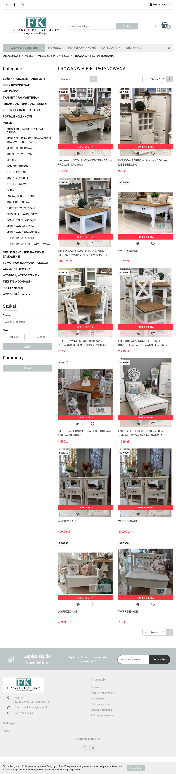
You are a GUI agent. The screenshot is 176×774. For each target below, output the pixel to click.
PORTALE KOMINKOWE (17, 116)
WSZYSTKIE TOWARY (16, 269)
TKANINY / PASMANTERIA (21, 97)
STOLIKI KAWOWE (17, 184)
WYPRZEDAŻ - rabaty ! (17, 294)
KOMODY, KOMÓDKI (18, 166)
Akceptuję (136, 767)
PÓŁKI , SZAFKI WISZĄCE (21, 220)
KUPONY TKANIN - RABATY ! (21, 110)
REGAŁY (11, 160)
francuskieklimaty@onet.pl (31, 707)
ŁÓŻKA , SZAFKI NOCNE (21, 196)
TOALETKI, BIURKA (18, 202)
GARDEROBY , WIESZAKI (21, 208)
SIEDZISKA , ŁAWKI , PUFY (22, 214)
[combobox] (77, 79)
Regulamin (97, 698)
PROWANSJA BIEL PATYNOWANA (30, 244)
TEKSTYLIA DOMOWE (17, 281)
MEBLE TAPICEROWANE (21, 148)
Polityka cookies (100, 704)
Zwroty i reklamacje (102, 692)
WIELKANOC (134, 48)
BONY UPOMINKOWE (81, 48)
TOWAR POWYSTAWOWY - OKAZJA (25, 263)
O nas (6, 731)
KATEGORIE (110, 48)
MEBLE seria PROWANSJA (23, 232)
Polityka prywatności (103, 715)
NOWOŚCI (55, 48)
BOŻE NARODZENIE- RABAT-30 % (24, 79)
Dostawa (96, 687)
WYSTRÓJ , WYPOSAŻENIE (21, 275)
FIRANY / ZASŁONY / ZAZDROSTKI (25, 104)
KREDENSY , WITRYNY (19, 154)
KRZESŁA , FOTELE (18, 178)
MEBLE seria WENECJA (20, 226)
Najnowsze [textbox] (66, 79)
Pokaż (27, 368)
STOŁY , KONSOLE (17, 172)
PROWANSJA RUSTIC (22, 238)
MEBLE (8, 122)
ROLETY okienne (14, 288)
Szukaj (27, 346)
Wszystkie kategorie (24, 48)
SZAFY (10, 190)
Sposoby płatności (102, 709)
